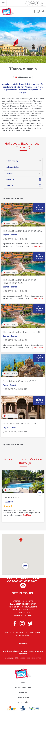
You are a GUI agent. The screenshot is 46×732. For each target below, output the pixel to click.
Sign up (23, 644)
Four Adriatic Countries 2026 (19, 381)
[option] (23, 497)
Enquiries (23, 692)
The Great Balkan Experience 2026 (22, 231)
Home (23, 682)
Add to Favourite (23, 77)
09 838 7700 (24, 613)
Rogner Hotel (11, 497)
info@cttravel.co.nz (24, 610)
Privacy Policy (23, 702)
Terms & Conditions (23, 687)
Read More (38, 246)
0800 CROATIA (24, 615)
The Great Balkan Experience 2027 (22, 332)
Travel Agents (23, 697)
